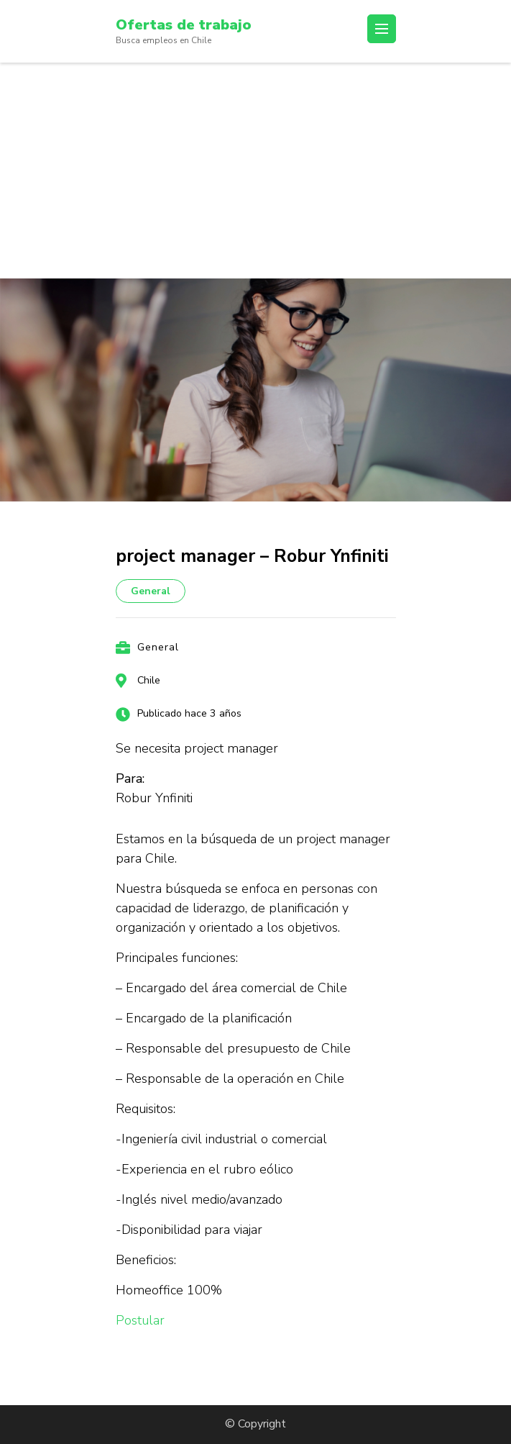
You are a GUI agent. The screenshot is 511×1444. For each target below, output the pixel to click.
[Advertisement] (255, 170)
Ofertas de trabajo (184, 25)
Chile (148, 680)
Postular (140, 1320)
